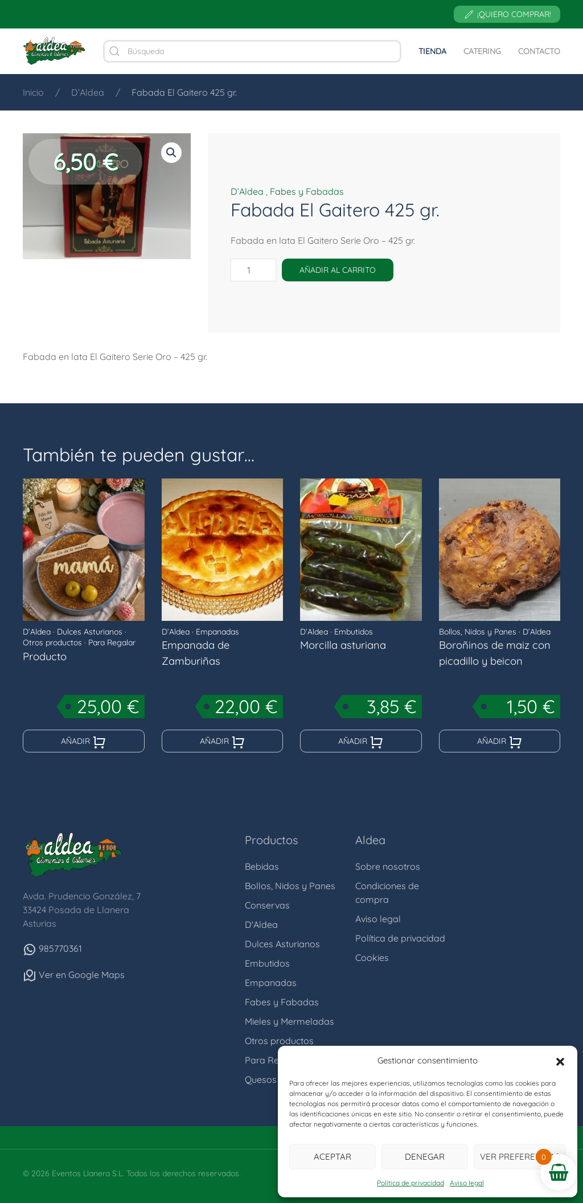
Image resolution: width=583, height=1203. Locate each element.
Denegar (425, 1156)
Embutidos (353, 632)
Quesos (261, 1079)
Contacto (539, 51)
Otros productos (52, 642)
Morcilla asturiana (343, 645)
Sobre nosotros (387, 866)
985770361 (52, 948)
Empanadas (217, 632)
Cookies (372, 957)
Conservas (267, 905)
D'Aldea (261, 924)
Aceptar (332, 1156)
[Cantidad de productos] (253, 270)
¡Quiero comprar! (507, 14)
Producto (45, 656)
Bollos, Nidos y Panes (477, 632)
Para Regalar (112, 642)
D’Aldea (247, 191)
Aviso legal (467, 1183)
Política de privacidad (410, 1183)
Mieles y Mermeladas (289, 1021)
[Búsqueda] (252, 51)
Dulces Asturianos (89, 632)
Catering (482, 51)
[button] (560, 1060)
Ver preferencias (520, 1156)
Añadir (83, 742)
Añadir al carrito (337, 270)
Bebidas (262, 866)
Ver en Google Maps (74, 974)
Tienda (432, 51)
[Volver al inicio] (54, 51)
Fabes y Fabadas (307, 191)
